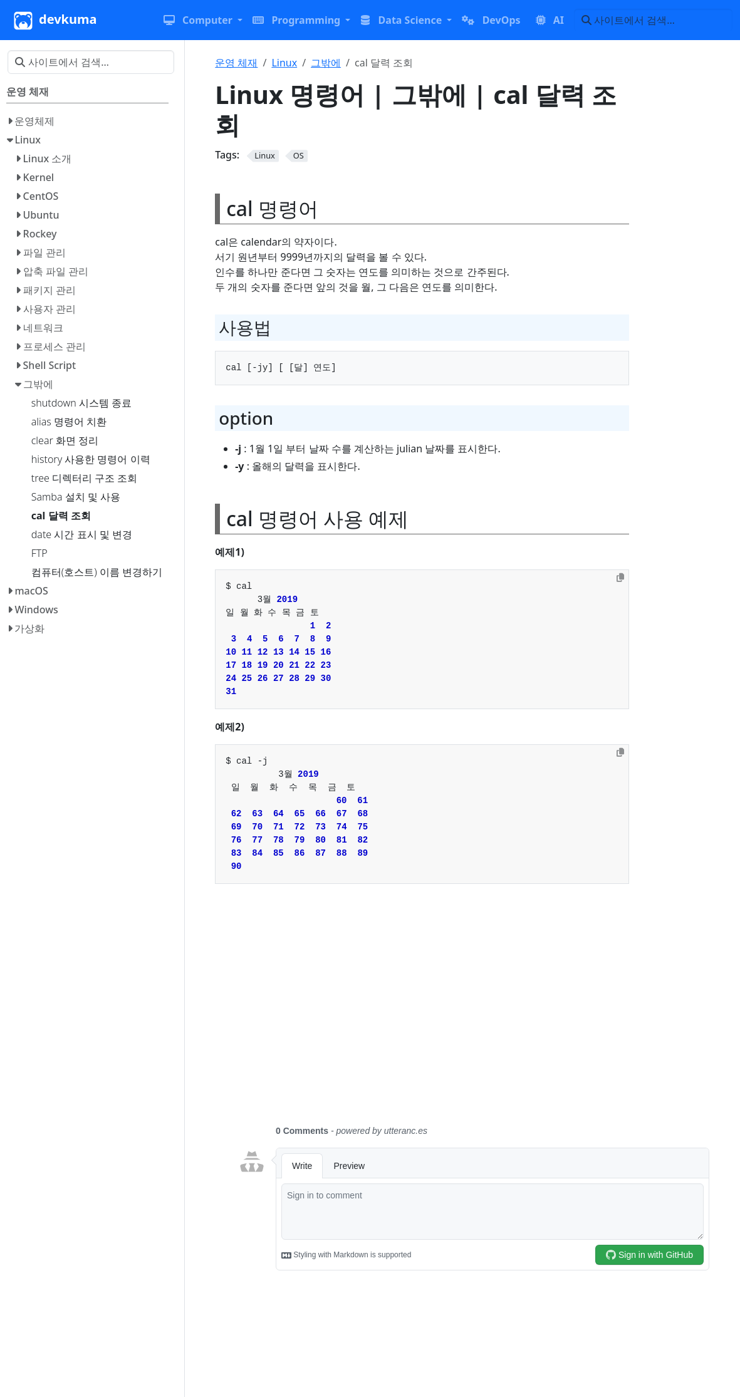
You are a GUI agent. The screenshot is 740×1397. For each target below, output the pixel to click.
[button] (203, 20)
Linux (284, 63)
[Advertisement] (473, 1011)
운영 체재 (236, 63)
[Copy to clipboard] (620, 577)
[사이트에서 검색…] (653, 20)
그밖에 (326, 63)
